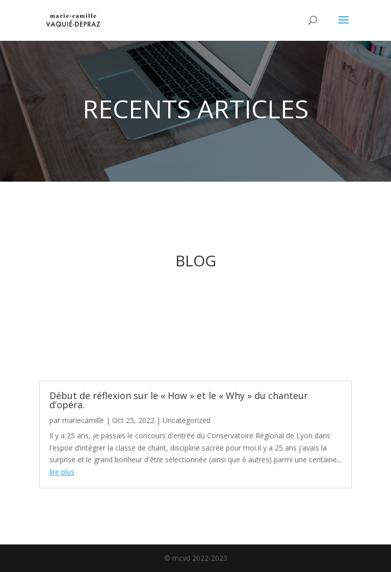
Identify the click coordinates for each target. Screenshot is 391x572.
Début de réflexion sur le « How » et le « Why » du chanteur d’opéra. (178, 400)
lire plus (61, 472)
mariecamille (83, 420)
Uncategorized (187, 420)
